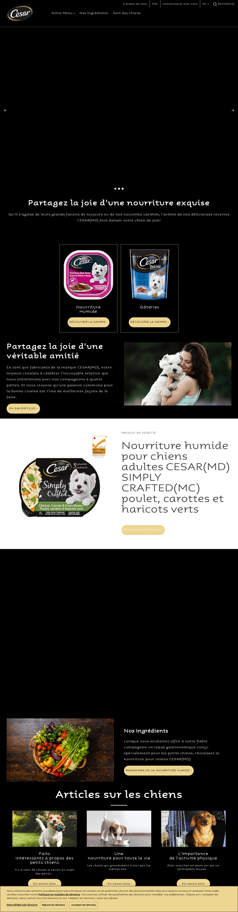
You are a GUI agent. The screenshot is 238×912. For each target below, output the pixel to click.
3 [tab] (123, 121)
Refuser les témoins (53, 905)
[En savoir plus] (44, 749)
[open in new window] (88, 207)
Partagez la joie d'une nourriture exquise (119, 136)
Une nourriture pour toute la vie (119, 721)
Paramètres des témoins (147, 813)
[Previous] (5, 77)
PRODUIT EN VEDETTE (138, 365)
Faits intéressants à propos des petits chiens (45, 723)
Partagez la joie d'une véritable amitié (55, 284)
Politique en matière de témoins (59, 894)
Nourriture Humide (88, 242)
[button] (205, 4)
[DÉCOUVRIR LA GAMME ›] (88, 254)
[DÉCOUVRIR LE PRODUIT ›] (143, 462)
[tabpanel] (119, 76)
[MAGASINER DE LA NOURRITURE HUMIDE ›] (159, 635)
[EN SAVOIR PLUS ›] (23, 341)
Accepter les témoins (83, 905)
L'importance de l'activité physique (193, 721)
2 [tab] (119, 121)
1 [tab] (115, 121)
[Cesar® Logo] (24, 782)
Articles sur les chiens (119, 660)
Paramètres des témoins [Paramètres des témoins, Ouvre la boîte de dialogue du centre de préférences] (22, 905)
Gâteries (149, 239)
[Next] (233, 77)
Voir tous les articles (119, 764)
